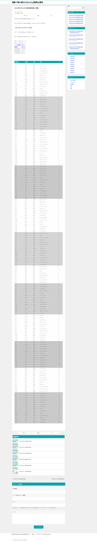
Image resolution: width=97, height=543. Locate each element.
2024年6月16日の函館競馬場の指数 (25, 465)
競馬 (71, 88)
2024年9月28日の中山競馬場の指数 (76, 31)
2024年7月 (72, 64)
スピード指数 (72, 80)
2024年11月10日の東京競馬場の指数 (76, 15)
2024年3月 (72, 72)
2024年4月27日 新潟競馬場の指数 (25, 471)
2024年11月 (72, 56)
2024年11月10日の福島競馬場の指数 (76, 19)
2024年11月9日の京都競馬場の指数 (76, 21)
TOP (21, 534)
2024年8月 (72, 62)
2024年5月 (72, 68)
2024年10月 (72, 58)
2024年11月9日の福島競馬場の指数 (76, 23)
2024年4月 (72, 70)
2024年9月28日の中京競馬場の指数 (76, 35)
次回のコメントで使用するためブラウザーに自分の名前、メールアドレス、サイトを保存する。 (35, 507)
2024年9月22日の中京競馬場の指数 (76, 46)
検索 (68, 5)
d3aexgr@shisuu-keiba (74, 32)
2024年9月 (72, 60)
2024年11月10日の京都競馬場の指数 (76, 17)
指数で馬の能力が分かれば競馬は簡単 (28, 2)
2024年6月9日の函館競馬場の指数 (25, 459)
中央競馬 (72, 84)
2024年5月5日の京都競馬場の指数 (25, 447)
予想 (71, 86)
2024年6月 (72, 66)
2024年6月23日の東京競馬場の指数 (25, 453)
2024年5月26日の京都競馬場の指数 (25, 441)
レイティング (72, 82)
